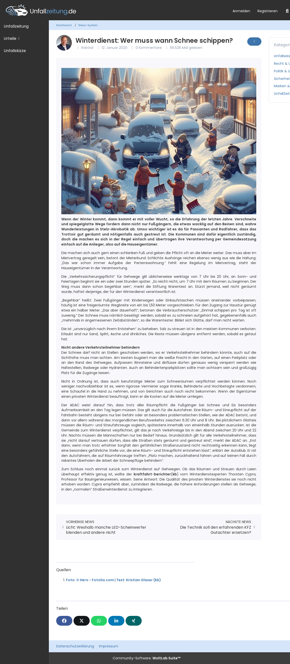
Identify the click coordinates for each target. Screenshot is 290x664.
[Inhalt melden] (254, 41)
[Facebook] (64, 621)
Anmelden (241, 11)
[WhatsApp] (99, 621)
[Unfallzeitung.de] (114, 10)
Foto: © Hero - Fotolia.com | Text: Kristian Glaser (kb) (113, 580)
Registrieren (268, 11)
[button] (116, 621)
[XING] (134, 621)
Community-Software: (147, 658)
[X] (82, 621)
